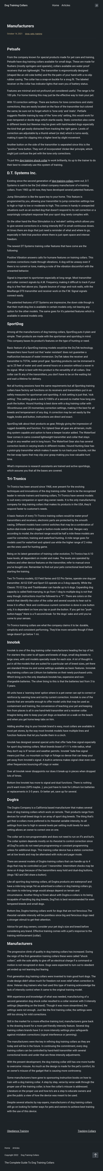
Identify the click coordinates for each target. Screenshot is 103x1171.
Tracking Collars (87, 1131)
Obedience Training (18, 1131)
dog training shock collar (33, 160)
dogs (27, 34)
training (38, 34)
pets (32, 34)
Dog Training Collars (16, 5)
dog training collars (63, 180)
